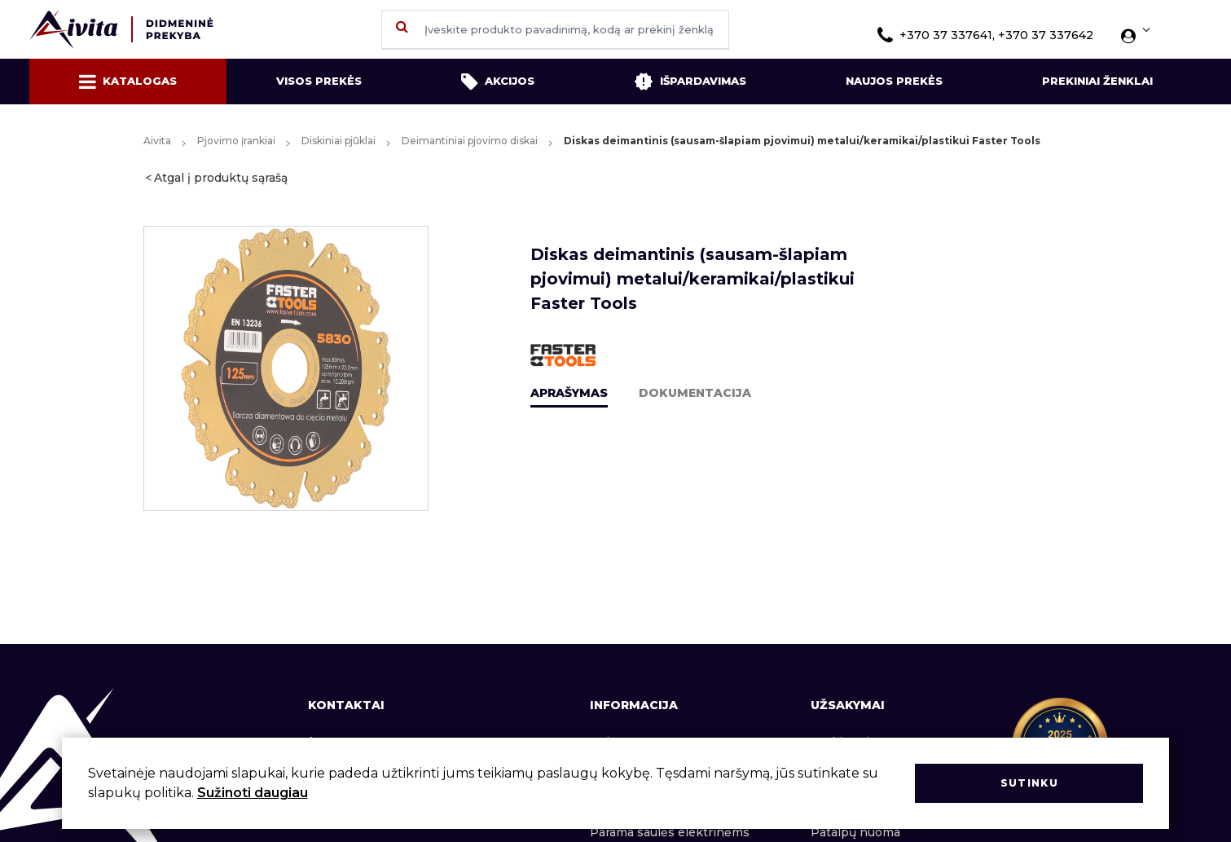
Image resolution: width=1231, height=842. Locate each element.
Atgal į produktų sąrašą (221, 177)
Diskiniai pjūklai (338, 140)
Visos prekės (319, 80)
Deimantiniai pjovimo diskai (470, 140)
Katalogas (128, 81)
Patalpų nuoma (855, 832)
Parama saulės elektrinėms (670, 832)
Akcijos (497, 81)
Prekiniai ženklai (1097, 80)
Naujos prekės (894, 80)
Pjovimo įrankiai (236, 140)
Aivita (157, 140)
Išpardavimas (690, 81)
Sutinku (1029, 783)
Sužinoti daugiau (252, 792)
